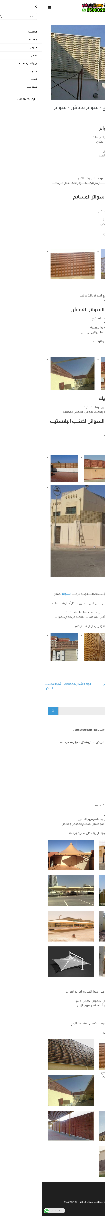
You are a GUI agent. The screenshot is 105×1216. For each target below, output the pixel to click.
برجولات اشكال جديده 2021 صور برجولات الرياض (59, 729)
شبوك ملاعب (80, 767)
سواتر (91, 178)
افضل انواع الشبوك (76, 754)
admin (75, 119)
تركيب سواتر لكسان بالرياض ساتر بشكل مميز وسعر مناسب (51, 742)
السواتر (98, 327)
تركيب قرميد (81, 779)
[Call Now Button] (97, 1209)
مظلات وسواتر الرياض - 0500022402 (41, 1202)
